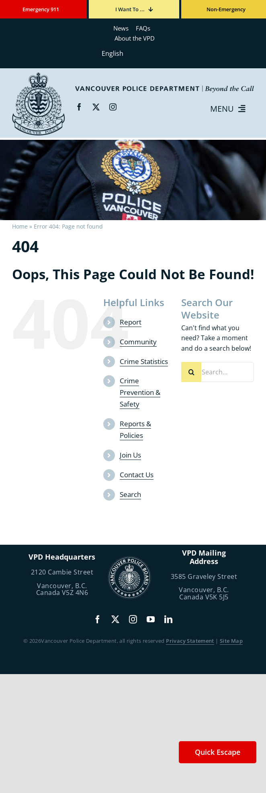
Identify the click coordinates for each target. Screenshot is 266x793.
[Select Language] (133, 53)
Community (138, 341)
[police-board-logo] (129, 559)
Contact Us (136, 474)
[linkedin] (168, 619)
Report (130, 322)
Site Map (231, 640)
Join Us (130, 455)
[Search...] (217, 372)
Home (20, 226)
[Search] (191, 372)
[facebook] (79, 106)
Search (130, 494)
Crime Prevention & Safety (140, 392)
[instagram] (113, 106)
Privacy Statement (190, 640)
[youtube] (151, 619)
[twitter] (96, 106)
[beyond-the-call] (38, 75)
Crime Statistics (144, 361)
